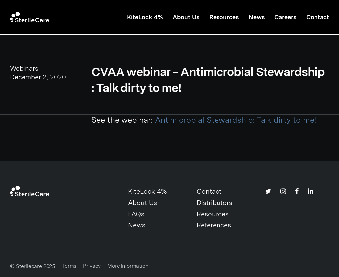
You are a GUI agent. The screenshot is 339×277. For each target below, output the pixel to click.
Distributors (214, 203)
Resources (224, 17)
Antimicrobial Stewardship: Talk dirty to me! (235, 120)
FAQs (136, 214)
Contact (317, 17)
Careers (285, 17)
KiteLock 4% (145, 17)
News (257, 17)
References (214, 225)
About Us (186, 17)
